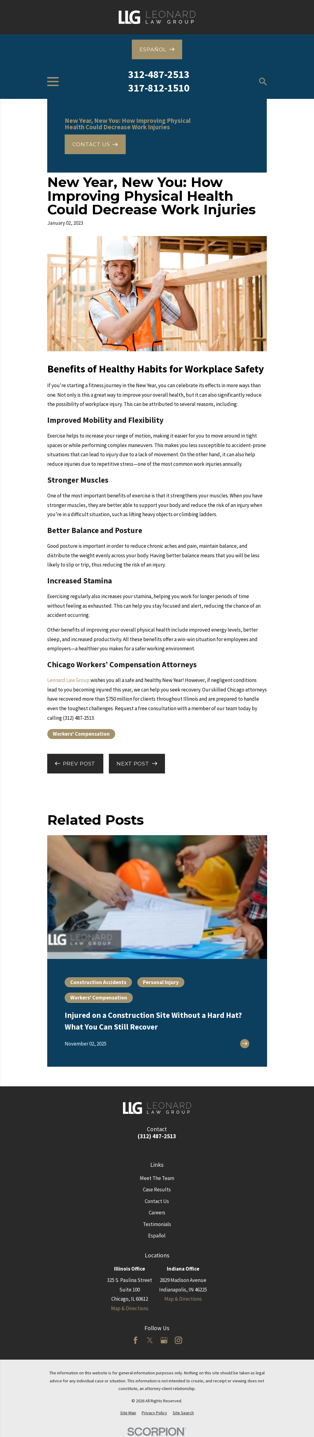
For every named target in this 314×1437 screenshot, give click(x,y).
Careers (157, 1212)
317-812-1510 (159, 87)
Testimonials (157, 1224)
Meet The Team (157, 1178)
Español (157, 1235)
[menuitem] (128, 1413)
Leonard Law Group (68, 680)
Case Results (157, 1189)
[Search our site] (263, 82)
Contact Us (157, 1201)
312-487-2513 (159, 74)
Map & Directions (129, 1308)
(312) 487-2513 (157, 1136)
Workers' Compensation (81, 733)
